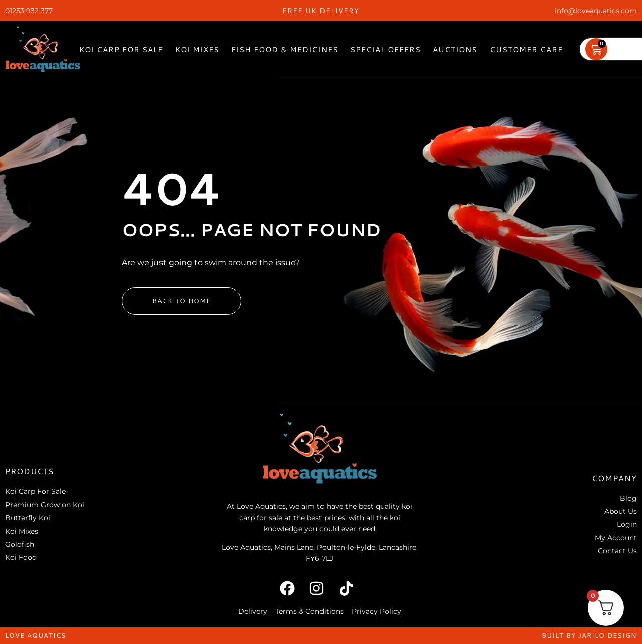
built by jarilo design (589, 635)
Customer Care (526, 49)
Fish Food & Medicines (284, 49)
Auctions (455, 49)
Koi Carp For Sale (121, 49)
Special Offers (385, 49)
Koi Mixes (197, 49)
